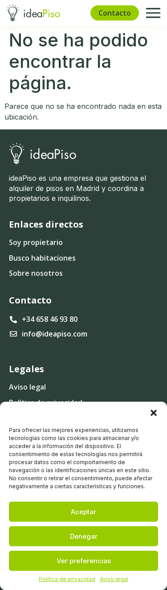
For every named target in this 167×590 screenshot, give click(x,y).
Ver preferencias (84, 561)
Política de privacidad (67, 579)
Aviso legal (114, 579)
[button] (153, 412)
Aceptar (83, 511)
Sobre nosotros (36, 273)
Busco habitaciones (42, 258)
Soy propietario (36, 242)
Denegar (84, 536)
